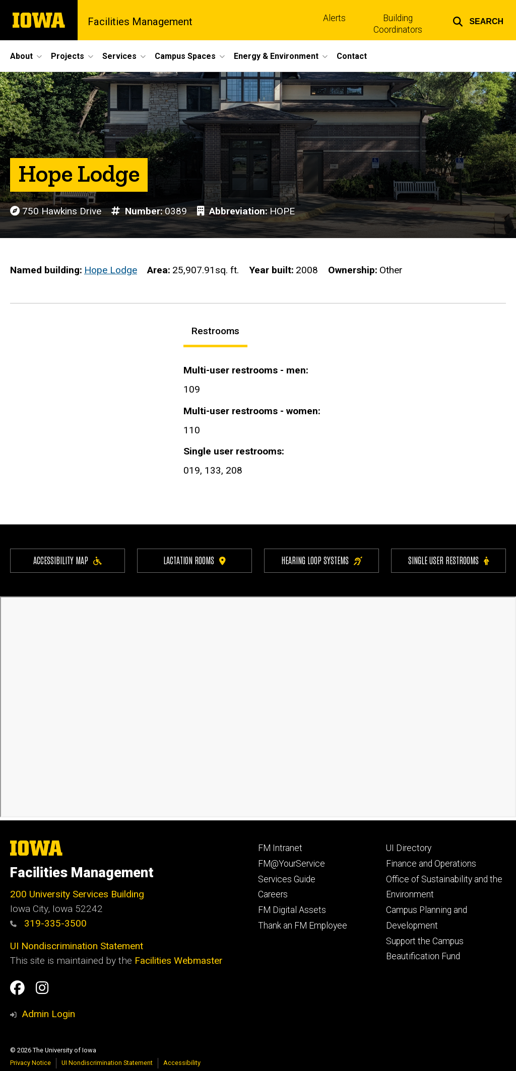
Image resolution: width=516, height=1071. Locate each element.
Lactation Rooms (194, 560)
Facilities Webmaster (179, 960)
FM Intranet (280, 848)
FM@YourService (291, 864)
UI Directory (408, 848)
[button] (478, 20)
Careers (273, 894)
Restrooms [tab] (215, 331)
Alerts (334, 18)
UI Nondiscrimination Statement (76, 946)
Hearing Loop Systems (321, 560)
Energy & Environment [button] (276, 56)
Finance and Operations (431, 864)
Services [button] (119, 56)
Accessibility (182, 1062)
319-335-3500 (48, 923)
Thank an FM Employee (302, 926)
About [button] (21, 56)
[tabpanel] (344, 423)
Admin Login (48, 1014)
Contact (352, 56)
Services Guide (286, 879)
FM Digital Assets (292, 910)
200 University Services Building (77, 894)
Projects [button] (67, 56)
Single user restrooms (448, 560)
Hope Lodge (110, 270)
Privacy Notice (30, 1062)
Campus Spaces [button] (185, 56)
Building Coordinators (397, 24)
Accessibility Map (67, 560)
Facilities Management (140, 22)
